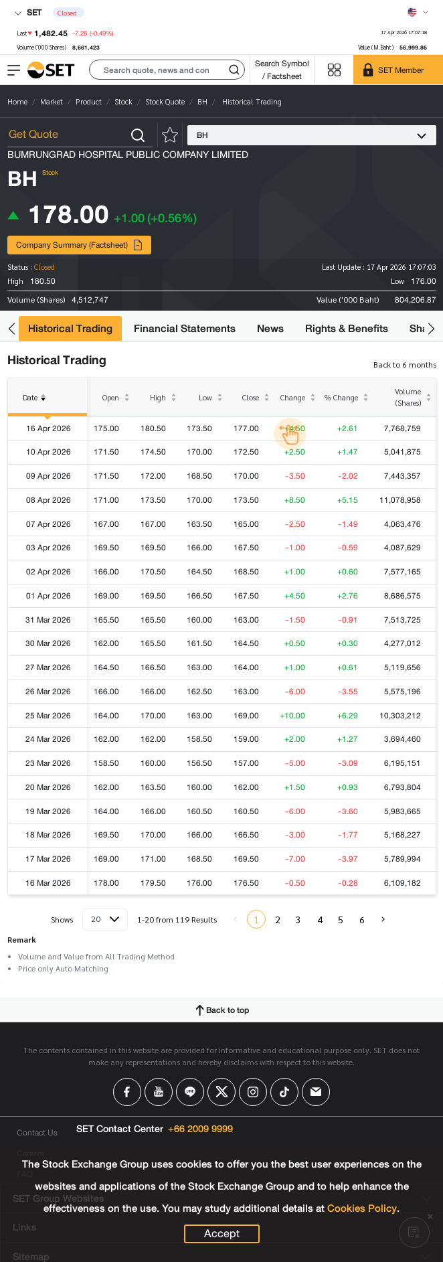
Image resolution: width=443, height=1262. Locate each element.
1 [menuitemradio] (256, 919)
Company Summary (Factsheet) (79, 245)
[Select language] (418, 12)
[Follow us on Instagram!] (253, 1092)
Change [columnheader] (292, 397)
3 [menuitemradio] (298, 919)
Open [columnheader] (110, 397)
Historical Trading (70, 328)
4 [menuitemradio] (320, 919)
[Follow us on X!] (221, 1092)
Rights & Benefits (346, 328)
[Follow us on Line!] (190, 1092)
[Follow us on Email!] (316, 1092)
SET (27, 12)
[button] (167, 70)
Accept (222, 1234)
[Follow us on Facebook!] (127, 1092)
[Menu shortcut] (334, 70)
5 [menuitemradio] (340, 919)
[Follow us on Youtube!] (158, 1092)
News (270, 328)
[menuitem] (382, 919)
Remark (21, 939)
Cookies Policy (362, 1208)
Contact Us (37, 1132)
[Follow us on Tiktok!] (284, 1092)
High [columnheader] (158, 397)
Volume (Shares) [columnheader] (408, 397)
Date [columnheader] (37, 404)
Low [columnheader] (205, 397)
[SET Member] (398, 69)
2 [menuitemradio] (277, 919)
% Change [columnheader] (341, 397)
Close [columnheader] (250, 397)
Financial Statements (185, 328)
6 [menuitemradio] (362, 919)
